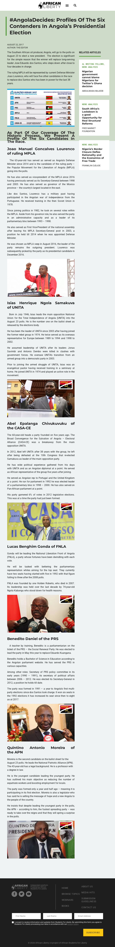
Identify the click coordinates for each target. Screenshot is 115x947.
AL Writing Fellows (93, 64)
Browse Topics (67, 894)
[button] (67, 5)
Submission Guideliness (89, 900)
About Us (87, 886)
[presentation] (35, 932)
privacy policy (72, 924)
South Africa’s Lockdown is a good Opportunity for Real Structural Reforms (92, 116)
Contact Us (88, 907)
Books (66, 907)
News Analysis (90, 67)
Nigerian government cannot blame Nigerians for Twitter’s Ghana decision (92, 79)
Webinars (68, 901)
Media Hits (88, 892)
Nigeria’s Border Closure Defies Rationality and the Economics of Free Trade (93, 155)
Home (65, 886)
